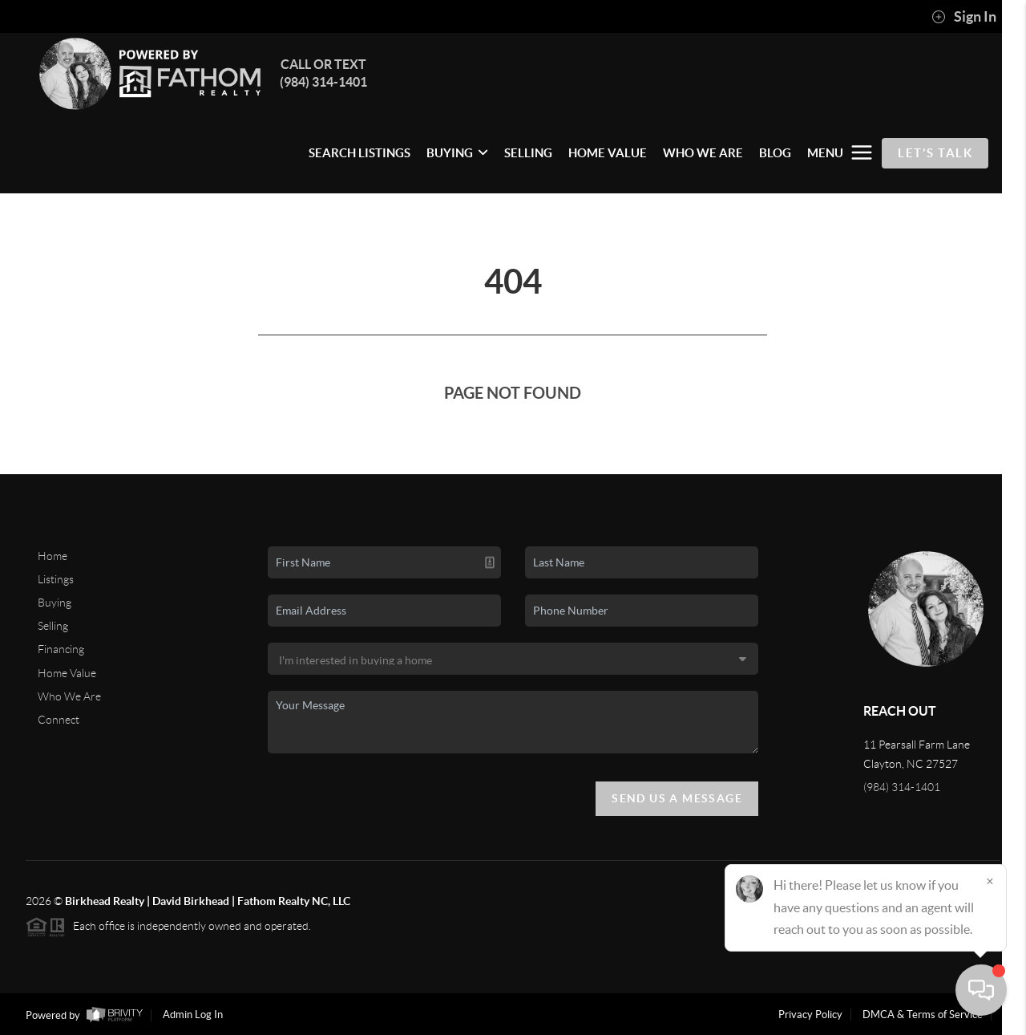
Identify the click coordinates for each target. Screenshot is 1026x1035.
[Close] (990, 881)
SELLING (528, 153)
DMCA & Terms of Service (922, 1015)
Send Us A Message (677, 798)
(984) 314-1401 (901, 787)
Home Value (67, 673)
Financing (61, 649)
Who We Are (69, 696)
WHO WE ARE (703, 153)
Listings (56, 579)
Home (52, 556)
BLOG (775, 153)
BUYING (457, 153)
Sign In (963, 17)
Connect (58, 719)
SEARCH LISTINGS (359, 153)
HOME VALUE (607, 153)
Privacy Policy (810, 1015)
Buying (54, 602)
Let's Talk (935, 153)
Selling (53, 625)
